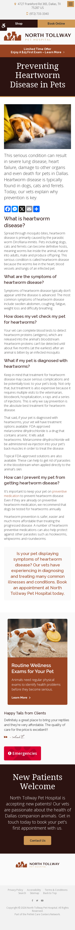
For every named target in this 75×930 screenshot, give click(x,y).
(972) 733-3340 (39, 14)
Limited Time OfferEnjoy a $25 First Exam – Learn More (36, 50)
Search (22, 893)
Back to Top (50, 893)
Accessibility (34, 890)
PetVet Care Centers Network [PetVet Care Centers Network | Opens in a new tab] (43, 914)
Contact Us (37, 840)
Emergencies (22, 753)
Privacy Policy (15, 890)
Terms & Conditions (56, 890)
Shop (18, 23)
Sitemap (34, 893)
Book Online (56, 23)
